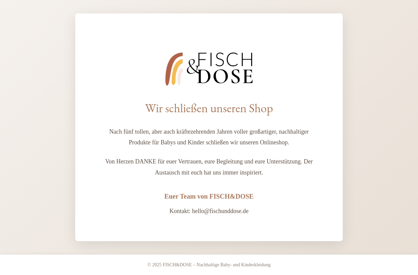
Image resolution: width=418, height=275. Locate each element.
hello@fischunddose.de (220, 211)
